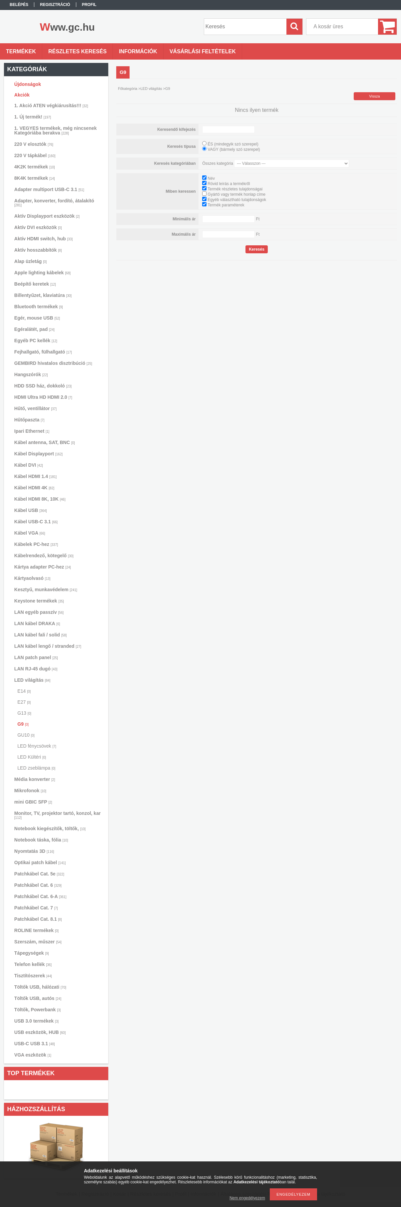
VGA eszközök (32, 1055)
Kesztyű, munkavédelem (45, 589)
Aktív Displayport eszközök (47, 216)
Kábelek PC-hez (36, 544)
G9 (23, 724)
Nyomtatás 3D (34, 851)
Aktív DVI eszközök (38, 227)
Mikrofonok (30, 790)
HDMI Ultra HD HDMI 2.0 (43, 397)
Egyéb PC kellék (35, 340)
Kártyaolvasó (32, 578)
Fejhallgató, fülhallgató (43, 352)
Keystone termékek (39, 601)
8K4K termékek (34, 178)
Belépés (19, 4)
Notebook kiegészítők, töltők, (50, 828)
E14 (24, 691)
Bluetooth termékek (38, 306)
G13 (24, 713)
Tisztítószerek (33, 975)
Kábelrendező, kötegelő (44, 555)
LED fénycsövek (36, 746)
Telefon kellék (33, 964)
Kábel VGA (29, 533)
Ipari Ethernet (31, 431)
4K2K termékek (34, 166)
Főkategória (127, 89)
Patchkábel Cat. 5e (39, 873)
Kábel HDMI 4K (34, 487)
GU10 (26, 735)
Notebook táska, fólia (41, 840)
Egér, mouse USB (37, 318)
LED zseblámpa (36, 768)
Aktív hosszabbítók (38, 250)
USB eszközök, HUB (40, 1032)
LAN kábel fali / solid (40, 634)
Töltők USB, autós (37, 998)
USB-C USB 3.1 (34, 1043)
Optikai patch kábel (40, 862)
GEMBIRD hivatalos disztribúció (53, 363)
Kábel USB (30, 510)
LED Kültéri (31, 757)
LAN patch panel (36, 657)
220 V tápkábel (34, 155)
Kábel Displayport (38, 453)
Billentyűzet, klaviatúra (43, 295)
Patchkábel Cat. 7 (36, 907)
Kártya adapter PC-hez (42, 567)
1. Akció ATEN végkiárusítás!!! (51, 105)
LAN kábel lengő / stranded (47, 646)
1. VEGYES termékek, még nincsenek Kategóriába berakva (55, 130)
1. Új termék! (32, 117)
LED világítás (32, 680)
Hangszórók (31, 374)
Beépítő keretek (35, 284)
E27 (24, 702)
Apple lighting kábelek (42, 272)
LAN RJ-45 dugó (35, 668)
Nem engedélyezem (247, 1198)
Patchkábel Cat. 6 (38, 885)
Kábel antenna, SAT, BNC (44, 442)
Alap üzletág (30, 261)
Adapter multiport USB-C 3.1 (49, 189)
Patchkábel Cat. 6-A (40, 896)
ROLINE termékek (36, 930)
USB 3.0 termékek (36, 1021)
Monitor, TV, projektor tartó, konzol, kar (57, 815)
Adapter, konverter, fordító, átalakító (54, 202)
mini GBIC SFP (33, 802)
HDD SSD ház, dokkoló (43, 385)
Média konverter (34, 779)
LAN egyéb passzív (39, 612)
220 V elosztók (33, 144)
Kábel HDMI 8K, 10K (40, 499)
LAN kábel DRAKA (37, 623)
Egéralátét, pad (34, 329)
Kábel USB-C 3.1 (36, 521)
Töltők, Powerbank (37, 1009)
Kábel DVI (28, 465)
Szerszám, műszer (38, 941)
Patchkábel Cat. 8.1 (38, 919)
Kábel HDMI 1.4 (35, 476)
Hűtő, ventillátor (35, 408)
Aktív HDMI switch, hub (43, 238)
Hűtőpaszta (29, 419)
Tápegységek (31, 953)
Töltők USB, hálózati (40, 987)
